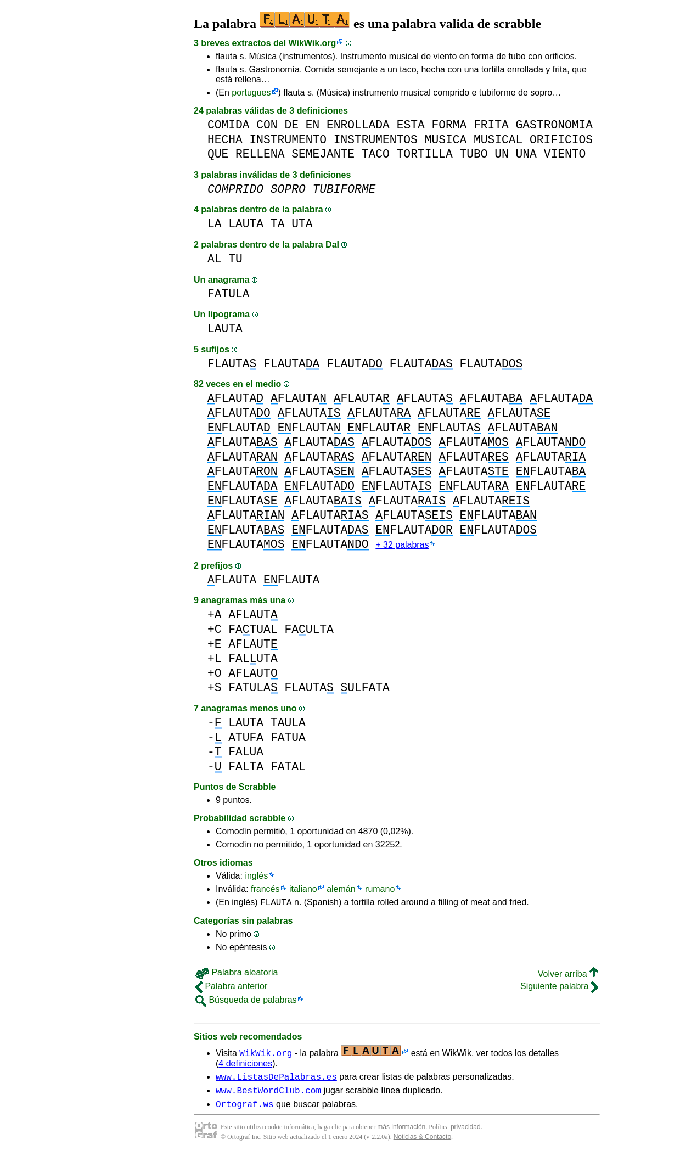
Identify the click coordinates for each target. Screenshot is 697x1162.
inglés (256, 877)
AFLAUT (252, 616)
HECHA (225, 140)
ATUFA (245, 738)
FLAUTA (231, 364)
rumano (380, 890)
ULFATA (364, 689)
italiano (303, 890)
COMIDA (228, 125)
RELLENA (259, 154)
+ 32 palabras (402, 546)
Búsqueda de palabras (246, 1002)
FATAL (288, 768)
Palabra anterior (231, 988)
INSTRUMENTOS (376, 140)
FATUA (288, 738)
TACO (376, 154)
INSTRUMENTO (288, 140)
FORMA (448, 125)
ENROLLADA (358, 125)
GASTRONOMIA (554, 125)
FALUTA (252, 659)
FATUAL (252, 630)
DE (291, 125)
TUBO (473, 154)
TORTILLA (425, 154)
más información (401, 1134)
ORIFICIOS (561, 140)
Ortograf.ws (245, 1111)
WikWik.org (312, 43)
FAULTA (308, 630)
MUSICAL (498, 140)
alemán (341, 890)
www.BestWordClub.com (268, 1096)
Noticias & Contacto (422, 1144)
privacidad (466, 1134)
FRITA (491, 125)
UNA (526, 154)
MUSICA (446, 140)
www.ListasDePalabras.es (276, 1081)
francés (265, 890)
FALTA (245, 768)
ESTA (411, 125)
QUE (217, 154)
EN (313, 125)
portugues (251, 92)
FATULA (228, 294)
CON (266, 125)
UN (501, 154)
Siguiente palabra (559, 988)
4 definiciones (245, 1066)
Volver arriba (568, 976)
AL (214, 259)
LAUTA (245, 224)
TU (235, 259)
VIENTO (565, 154)
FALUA (245, 753)
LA (214, 224)
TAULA (288, 724)
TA (278, 224)
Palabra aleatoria (236, 975)
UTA (301, 224)
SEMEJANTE (323, 154)
